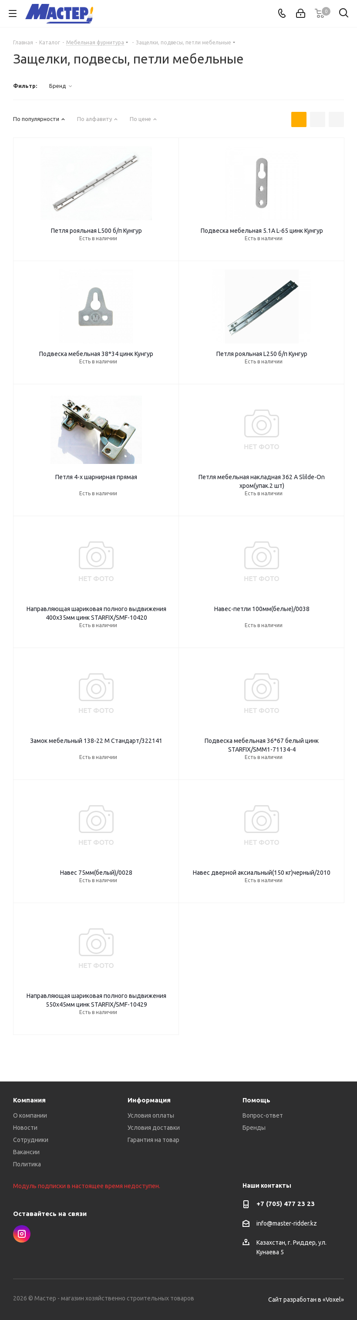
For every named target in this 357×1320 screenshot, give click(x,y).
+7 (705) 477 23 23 (285, 1203)
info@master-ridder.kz (286, 1223)
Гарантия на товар (153, 1139)
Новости (25, 1127)
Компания (29, 1100)
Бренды (254, 1127)
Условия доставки (154, 1127)
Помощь (256, 1100)
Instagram (21, 1234)
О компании (30, 1115)
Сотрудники (30, 1139)
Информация (149, 1100)
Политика (27, 1164)
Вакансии (26, 1152)
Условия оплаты (151, 1115)
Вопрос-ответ (262, 1115)
